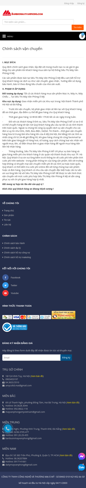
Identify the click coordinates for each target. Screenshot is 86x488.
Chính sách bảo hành (13, 243)
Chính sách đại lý (11, 247)
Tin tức (6, 220)
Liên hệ (6, 224)
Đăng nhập (69, 3)
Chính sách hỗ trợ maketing (16, 257)
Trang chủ (8, 210)
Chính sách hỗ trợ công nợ (16, 252)
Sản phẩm (8, 215)
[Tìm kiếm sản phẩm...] (38, 22)
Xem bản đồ (37, 376)
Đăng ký (80, 3)
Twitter (9, 285)
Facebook (11, 277)
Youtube (10, 293)
